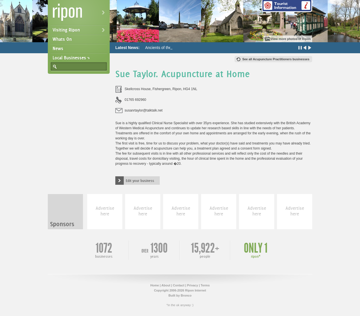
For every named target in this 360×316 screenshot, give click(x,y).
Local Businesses (69, 58)
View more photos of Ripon (291, 39)
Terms (205, 285)
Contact (178, 285)
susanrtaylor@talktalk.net (144, 110)
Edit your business (140, 180)
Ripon (80, 14)
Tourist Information (287, 6)
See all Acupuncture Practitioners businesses (275, 59)
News (58, 48)
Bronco (186, 295)
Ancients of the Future (164, 47)
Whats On (62, 39)
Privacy (192, 285)
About (165, 285)
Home (154, 285)
